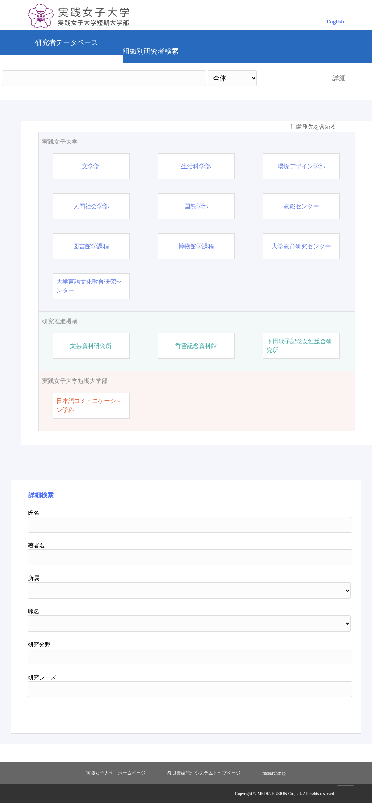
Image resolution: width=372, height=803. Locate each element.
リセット (320, 712)
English (335, 22)
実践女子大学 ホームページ (115, 773)
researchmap (274, 773)
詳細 (339, 78)
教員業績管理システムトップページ (203, 773)
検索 (288, 78)
